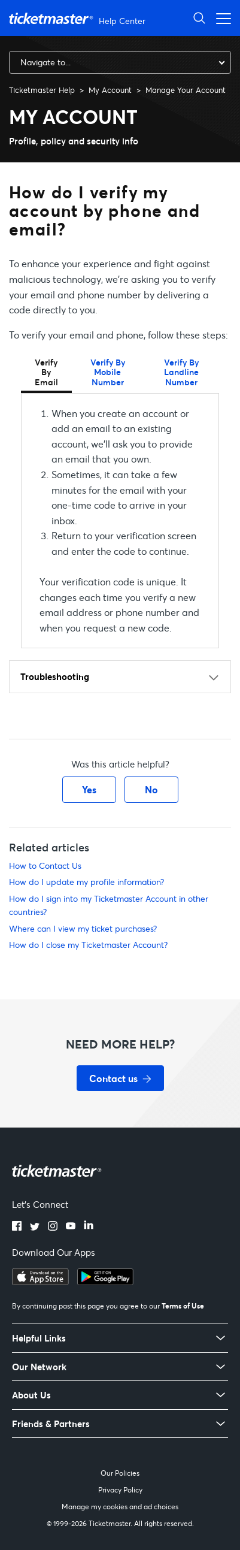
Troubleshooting (54, 676)
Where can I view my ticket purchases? (83, 928)
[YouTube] (70, 1227)
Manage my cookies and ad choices (120, 1506)
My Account (110, 89)
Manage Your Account (185, 89)
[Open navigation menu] (220, 17)
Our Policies (120, 1473)
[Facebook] (17, 1227)
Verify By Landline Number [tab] (181, 371)
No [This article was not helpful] (151, 789)
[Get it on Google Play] (105, 1282)
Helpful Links (39, 1338)
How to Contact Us (45, 865)
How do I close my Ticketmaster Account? (88, 944)
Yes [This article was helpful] (89, 789)
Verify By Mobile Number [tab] (107, 371)
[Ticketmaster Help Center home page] (78, 18)
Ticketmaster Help (42, 89)
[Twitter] (35, 1227)
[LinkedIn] (88, 1227)
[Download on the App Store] (40, 1282)
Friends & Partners (51, 1424)
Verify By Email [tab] (46, 371)
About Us (31, 1395)
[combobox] (120, 62)
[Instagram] (52, 1227)
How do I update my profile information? (86, 881)
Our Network (39, 1367)
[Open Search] (199, 17)
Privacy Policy (120, 1489)
